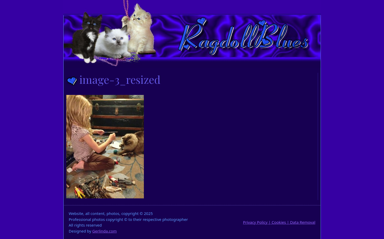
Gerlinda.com (104, 231)
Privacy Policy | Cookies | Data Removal (279, 222)
